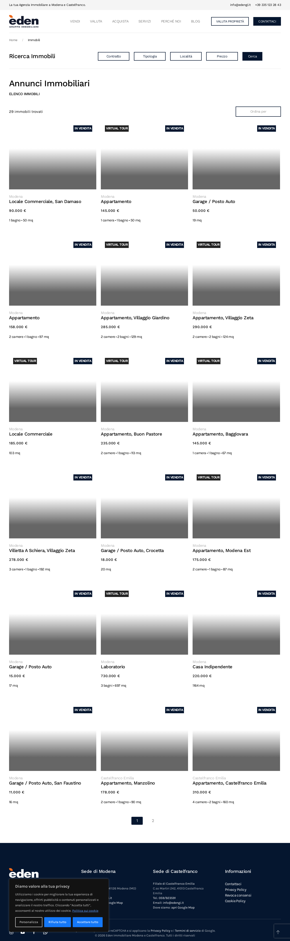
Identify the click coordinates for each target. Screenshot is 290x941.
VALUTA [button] (96, 21)
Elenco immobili (24, 94)
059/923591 (167, 892)
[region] (59, 905)
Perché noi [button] (171, 21)
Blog (195, 21)
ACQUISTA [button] (120, 21)
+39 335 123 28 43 (268, 5)
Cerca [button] (252, 56)
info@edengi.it (240, 5)
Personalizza (28, 922)
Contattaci (233, 878)
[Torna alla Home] (24, 21)
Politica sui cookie (85, 911)
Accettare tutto (87, 922)
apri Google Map (111, 897)
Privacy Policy (160, 925)
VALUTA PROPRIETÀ (230, 21)
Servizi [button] (144, 21)
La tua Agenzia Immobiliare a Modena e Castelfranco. (47, 5)
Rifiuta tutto (57, 922)
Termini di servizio (188, 925)
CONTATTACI (267, 21)
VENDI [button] (75, 21)
